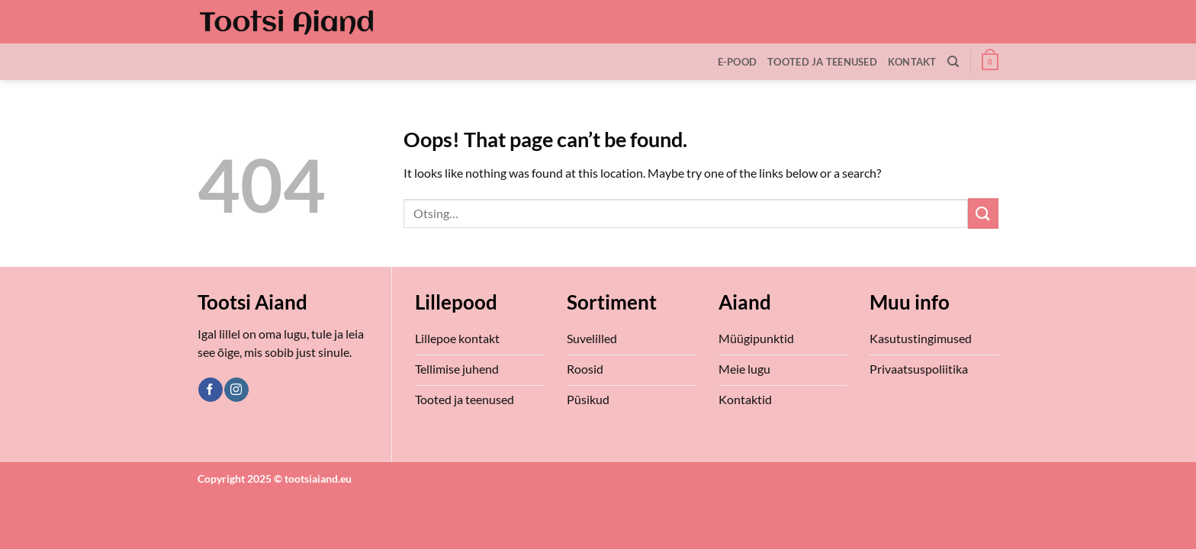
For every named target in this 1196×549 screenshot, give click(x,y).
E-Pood (737, 62)
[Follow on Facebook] (210, 389)
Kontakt (912, 62)
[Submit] (983, 213)
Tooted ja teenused (822, 62)
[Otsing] (953, 61)
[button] (990, 61)
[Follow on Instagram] (236, 389)
